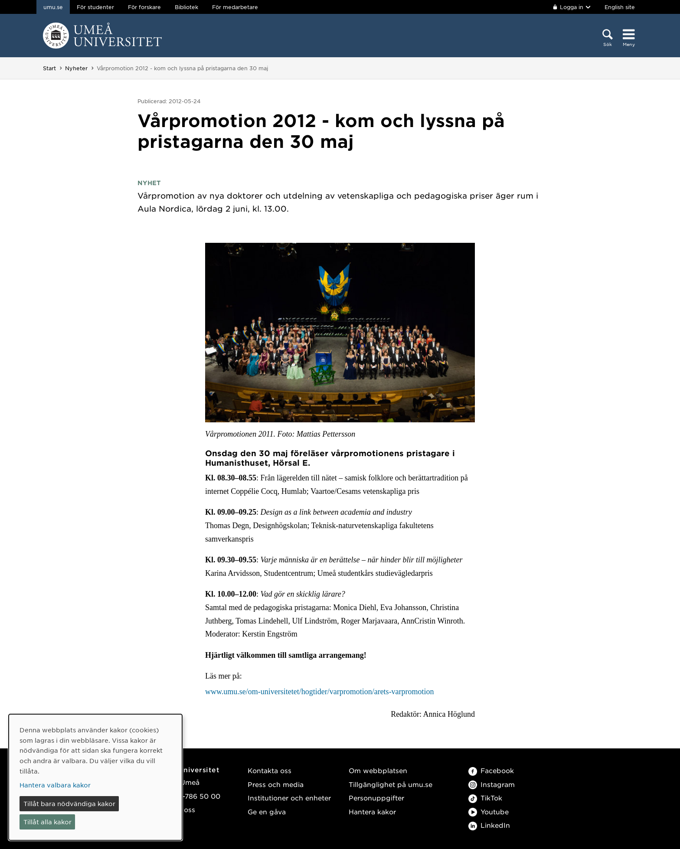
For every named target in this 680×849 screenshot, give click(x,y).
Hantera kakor (372, 811)
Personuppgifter (376, 797)
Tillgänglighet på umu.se (390, 784)
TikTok (485, 797)
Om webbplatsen (378, 770)
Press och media (276, 784)
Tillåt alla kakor (47, 822)
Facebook (491, 770)
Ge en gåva (267, 811)
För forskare (144, 6)
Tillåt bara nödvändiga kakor (69, 803)
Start (49, 68)
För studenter (95, 6)
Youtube (488, 811)
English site (620, 6)
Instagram (491, 784)
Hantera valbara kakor (55, 785)
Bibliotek (186, 6)
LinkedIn (489, 825)
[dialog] (95, 777)
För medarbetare (235, 6)
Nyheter (76, 68)
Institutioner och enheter (289, 797)
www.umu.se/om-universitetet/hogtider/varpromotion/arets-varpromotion (319, 691)
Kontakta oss (269, 770)
